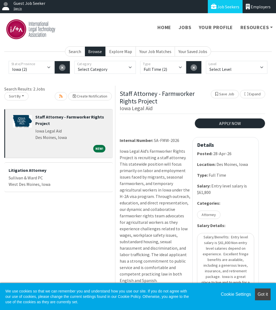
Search (75, 51)
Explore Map (120, 51)
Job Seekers (225, 6)
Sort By (15, 96)
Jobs (185, 27)
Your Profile (216, 27)
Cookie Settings (236, 294)
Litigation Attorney (27, 170)
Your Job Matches (155, 51)
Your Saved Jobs (192, 51)
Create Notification (90, 96)
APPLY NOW (230, 123)
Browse (95, 51)
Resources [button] (254, 27)
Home (164, 27)
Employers (258, 6)
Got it (263, 294)
